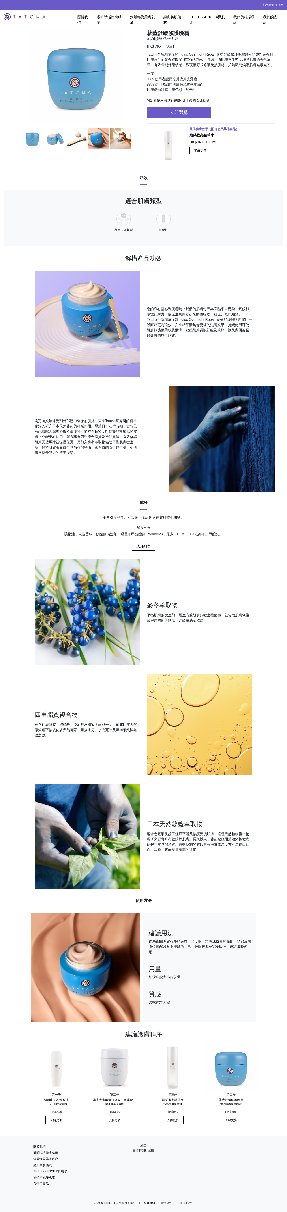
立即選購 (179, 112)
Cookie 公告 (185, 1202)
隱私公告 (166, 1202)
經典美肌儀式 (172, 19)
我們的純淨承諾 (244, 19)
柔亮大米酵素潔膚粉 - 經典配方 (114, 1102)
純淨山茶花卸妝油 (56, 1102)
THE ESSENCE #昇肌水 (207, 19)
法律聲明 (149, 1202)
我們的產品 (270, 19)
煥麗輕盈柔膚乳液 (142, 19)
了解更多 (200, 150)
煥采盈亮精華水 (201, 135)
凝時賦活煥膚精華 (109, 19)
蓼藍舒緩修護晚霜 (231, 1102)
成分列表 (143, 546)
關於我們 (82, 19)
